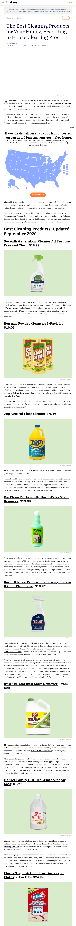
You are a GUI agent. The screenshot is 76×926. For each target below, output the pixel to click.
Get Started (38, 195)
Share (65, 18)
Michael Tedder (12, 43)
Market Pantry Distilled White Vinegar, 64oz (35, 782)
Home (19, 18)
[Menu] (3, 2)
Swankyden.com (11, 847)
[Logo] (13, 2)
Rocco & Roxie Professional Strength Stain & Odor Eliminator (37, 584)
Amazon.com (10, 216)
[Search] (7, 2)
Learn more (52, 11)
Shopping (9, 18)
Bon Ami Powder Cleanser (24, 323)
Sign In (71, 2)
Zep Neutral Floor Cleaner (25, 414)
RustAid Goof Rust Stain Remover (31, 684)
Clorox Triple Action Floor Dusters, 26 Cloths (34, 875)
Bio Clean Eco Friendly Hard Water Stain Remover (36, 499)
